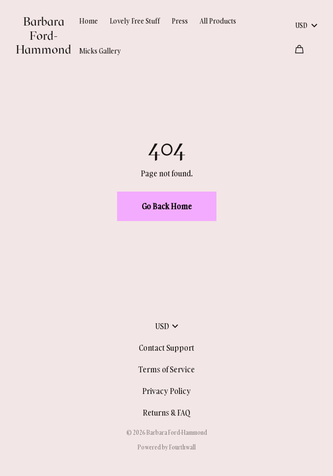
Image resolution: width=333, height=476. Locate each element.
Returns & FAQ (166, 412)
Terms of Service (166, 369)
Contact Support (166, 347)
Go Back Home (167, 206)
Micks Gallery (100, 51)
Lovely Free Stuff (135, 21)
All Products (218, 21)
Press (180, 21)
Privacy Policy (166, 391)
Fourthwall (182, 447)
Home (88, 21)
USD (306, 25)
